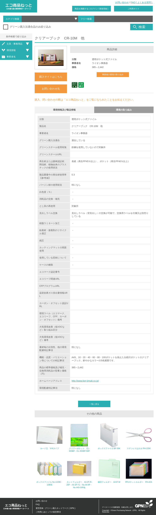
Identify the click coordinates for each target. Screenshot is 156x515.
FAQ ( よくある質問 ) (142, 2)
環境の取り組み (124, 109)
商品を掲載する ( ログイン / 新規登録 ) (91, 9)
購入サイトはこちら (50, 76)
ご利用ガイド (133, 9)
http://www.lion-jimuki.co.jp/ (85, 381)
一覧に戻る (94, 404)
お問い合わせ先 (51, 88)
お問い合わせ (122, 2)
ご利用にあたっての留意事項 (48, 512)
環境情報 (9, 50)
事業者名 (9, 56)
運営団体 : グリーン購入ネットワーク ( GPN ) (55, 508)
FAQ (38, 504)
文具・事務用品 (12, 43)
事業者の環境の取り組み (112, 74)
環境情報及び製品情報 (64, 109)
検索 (139, 27)
